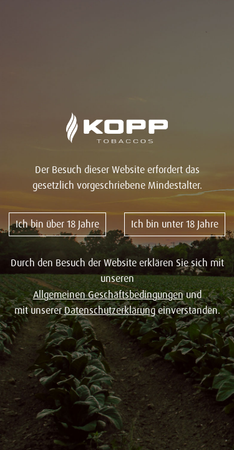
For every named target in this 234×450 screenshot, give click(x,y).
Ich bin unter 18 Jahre (174, 224)
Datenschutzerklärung (109, 310)
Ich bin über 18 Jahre (57, 224)
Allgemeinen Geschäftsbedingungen (108, 294)
